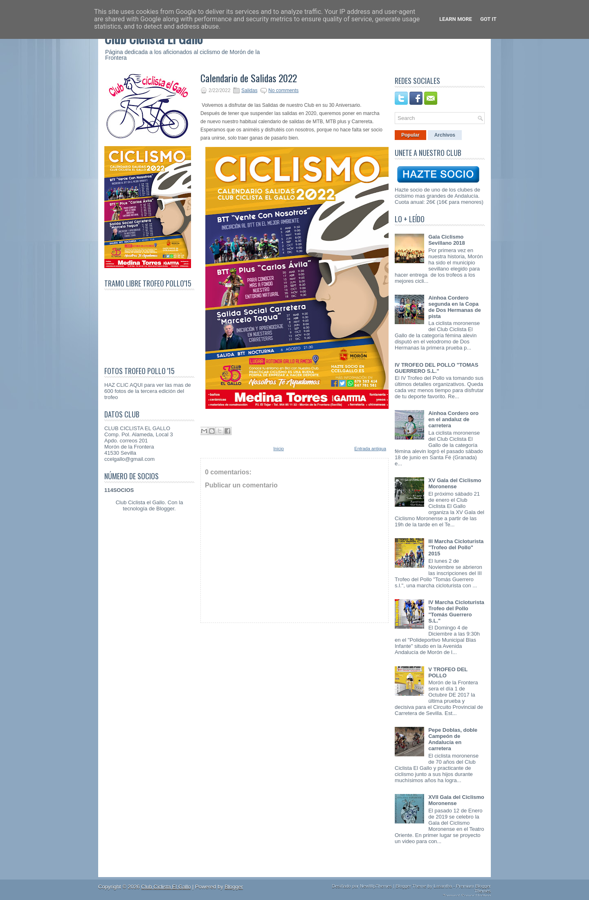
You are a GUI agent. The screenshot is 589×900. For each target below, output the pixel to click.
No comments (283, 90)
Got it (488, 19)
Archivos (444, 135)
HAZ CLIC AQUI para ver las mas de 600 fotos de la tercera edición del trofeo (147, 391)
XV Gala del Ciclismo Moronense (454, 483)
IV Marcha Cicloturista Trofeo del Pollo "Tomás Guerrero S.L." (456, 611)
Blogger (165, 508)
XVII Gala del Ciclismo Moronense (456, 800)
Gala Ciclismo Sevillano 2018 (446, 240)
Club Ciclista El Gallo (166, 887)
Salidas (249, 90)
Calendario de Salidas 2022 (248, 78)
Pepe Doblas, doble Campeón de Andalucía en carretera (452, 739)
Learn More (455, 19)
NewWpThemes (376, 886)
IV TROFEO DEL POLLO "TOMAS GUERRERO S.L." (436, 368)
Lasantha (443, 886)
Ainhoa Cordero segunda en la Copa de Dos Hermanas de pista (454, 307)
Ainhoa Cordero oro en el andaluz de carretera (453, 419)
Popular (410, 135)
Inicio (278, 448)
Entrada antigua (370, 448)
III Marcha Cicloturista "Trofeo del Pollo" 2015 (455, 547)
